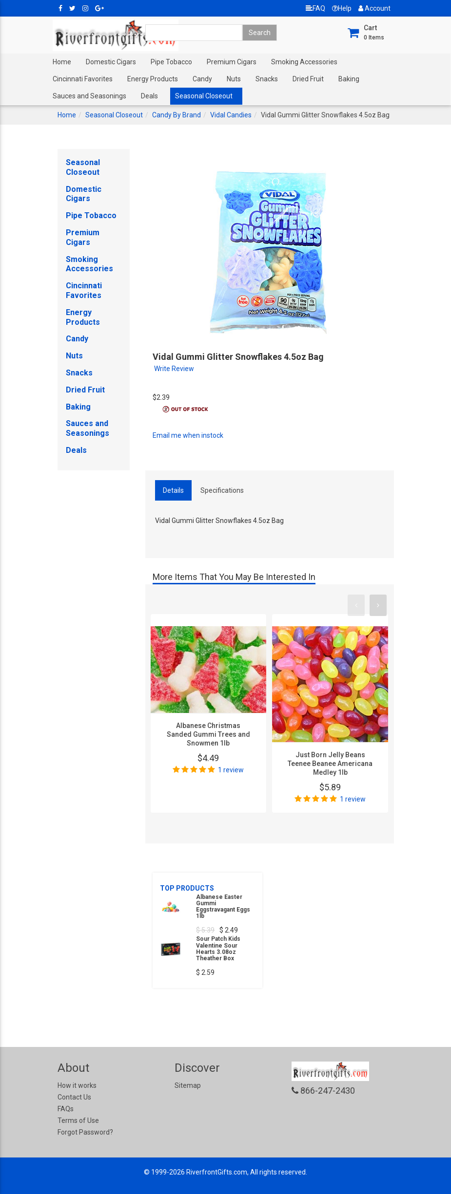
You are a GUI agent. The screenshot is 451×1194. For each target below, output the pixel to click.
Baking (348, 79)
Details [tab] (173, 490)
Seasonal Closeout (204, 96)
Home (62, 62)
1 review (231, 770)
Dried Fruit (308, 79)
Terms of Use (78, 1120)
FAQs (66, 1109)
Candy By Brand (176, 115)
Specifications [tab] (222, 490)
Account (374, 8)
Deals (149, 96)
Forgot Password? (85, 1132)
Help (342, 8)
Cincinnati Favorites (83, 79)
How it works (77, 1085)
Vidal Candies (231, 115)
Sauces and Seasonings (89, 96)
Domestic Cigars (111, 62)
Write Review (174, 369)
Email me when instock (188, 435)
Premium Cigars (231, 62)
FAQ (315, 8)
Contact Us (74, 1097)
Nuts (234, 79)
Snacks (266, 79)
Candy (202, 79)
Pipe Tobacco (171, 62)
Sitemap (188, 1085)
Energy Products (152, 79)
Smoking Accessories (304, 62)
